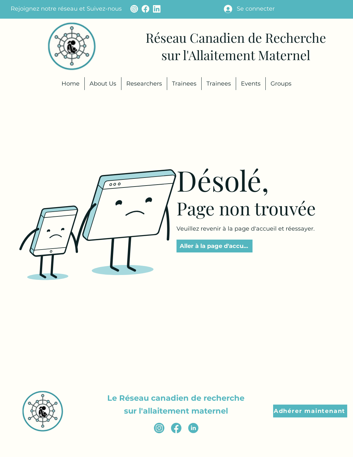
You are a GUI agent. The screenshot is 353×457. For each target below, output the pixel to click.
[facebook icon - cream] (145, 9)
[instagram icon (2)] (159, 428)
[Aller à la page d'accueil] (214, 246)
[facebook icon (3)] (176, 428)
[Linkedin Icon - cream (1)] (157, 9)
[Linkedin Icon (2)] (193, 428)
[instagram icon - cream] (134, 9)
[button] (310, 411)
